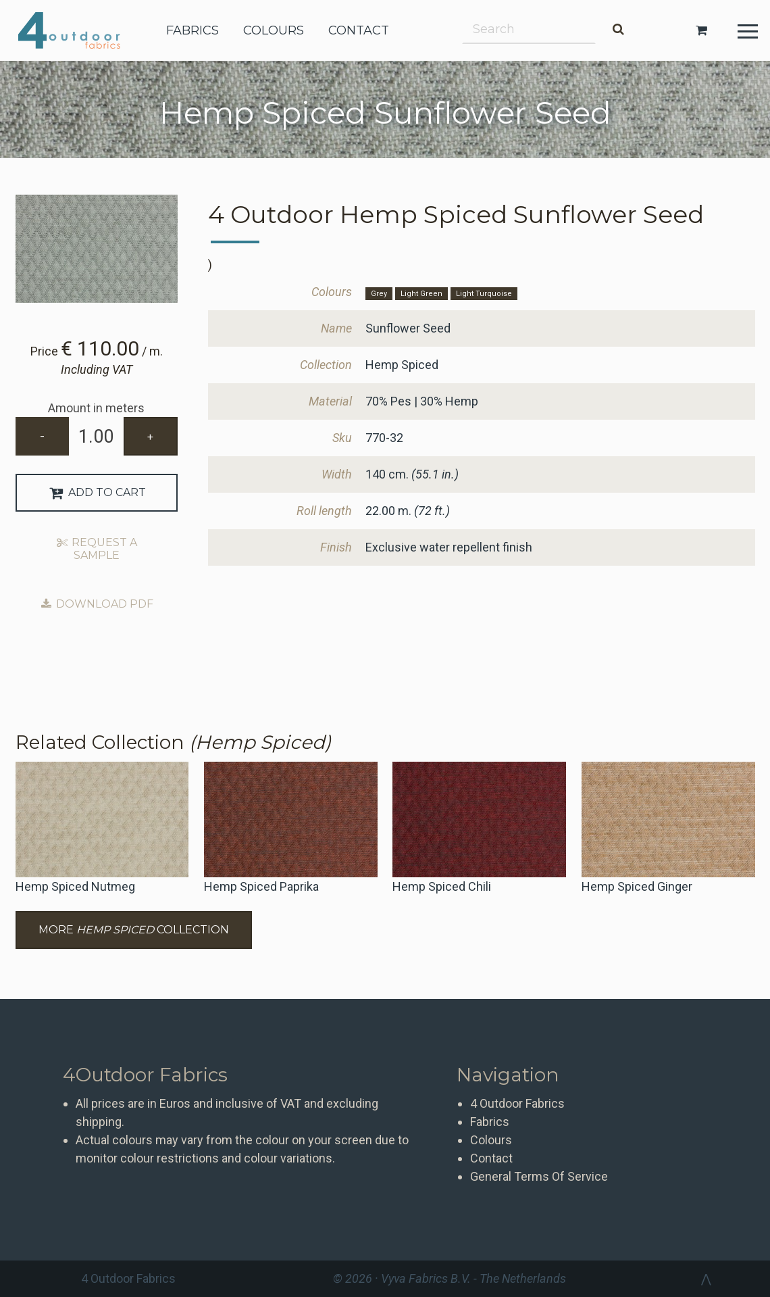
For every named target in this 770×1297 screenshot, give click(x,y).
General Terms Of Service (539, 1176)
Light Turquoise (484, 293)
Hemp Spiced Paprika (261, 886)
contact (358, 30)
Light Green (421, 293)
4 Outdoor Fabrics (79, 30)
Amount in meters (96, 408)
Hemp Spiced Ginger (637, 886)
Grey (379, 293)
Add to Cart (96, 492)
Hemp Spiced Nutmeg (75, 886)
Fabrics (489, 1122)
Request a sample (96, 549)
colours (273, 30)
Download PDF (96, 603)
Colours (491, 1140)
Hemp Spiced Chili (441, 886)
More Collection (133, 929)
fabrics (192, 30)
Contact (491, 1158)
